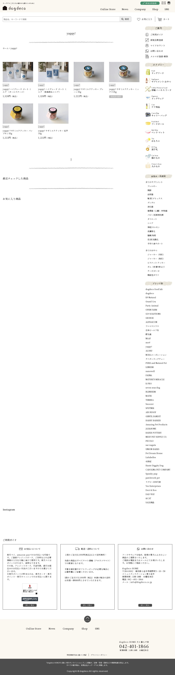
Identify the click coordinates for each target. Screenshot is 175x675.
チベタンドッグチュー (155, 359)
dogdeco (150, 293)
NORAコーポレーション (156, 354)
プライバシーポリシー (99, 655)
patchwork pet (153, 477)
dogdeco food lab (154, 289)
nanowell (150, 371)
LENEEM (150, 367)
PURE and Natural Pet (156, 363)
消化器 (150, 206)
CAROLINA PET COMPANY (158, 469)
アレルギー (152, 186)
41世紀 (148, 461)
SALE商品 (150, 502)
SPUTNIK (150, 408)
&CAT (148, 498)
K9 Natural (151, 297)
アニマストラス (152, 326)
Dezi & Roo (151, 490)
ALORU (149, 350)
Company (140, 9)
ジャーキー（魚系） (156, 258)
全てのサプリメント (154, 182)
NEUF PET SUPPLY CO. (156, 436)
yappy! (14, 48)
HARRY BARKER (153, 420)
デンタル (151, 202)
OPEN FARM (151, 309)
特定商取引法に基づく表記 (77, 655)
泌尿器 (150, 194)
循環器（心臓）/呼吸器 (157, 210)
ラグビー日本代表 (153, 482)
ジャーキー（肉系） (156, 254)
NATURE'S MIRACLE (155, 379)
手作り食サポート (155, 243)
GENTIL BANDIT (153, 416)
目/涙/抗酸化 (153, 239)
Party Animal (152, 305)
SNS (167, 9)
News (125, 9)
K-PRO (149, 383)
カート (166, 19)
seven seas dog (153, 387)
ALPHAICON (151, 322)
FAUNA (149, 375)
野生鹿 (148, 334)
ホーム (5, 48)
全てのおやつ (151, 250)
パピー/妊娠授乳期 (155, 214)
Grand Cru (151, 301)
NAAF (148, 338)
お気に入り (147, 19)
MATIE (149, 395)
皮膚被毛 (151, 231)
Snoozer (150, 404)
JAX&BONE (151, 428)
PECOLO (150, 441)
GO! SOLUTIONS (153, 313)
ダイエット (152, 219)
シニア (150, 223)
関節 (149, 190)
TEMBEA (150, 400)
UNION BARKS (152, 449)
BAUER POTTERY (154, 432)
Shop (155, 9)
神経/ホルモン (154, 227)
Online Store (108, 9)
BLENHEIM (151, 391)
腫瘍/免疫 (152, 235)
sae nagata (151, 445)
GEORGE (150, 318)
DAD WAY (150, 494)
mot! (148, 342)
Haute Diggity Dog (155, 465)
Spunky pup (151, 473)
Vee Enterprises (153, 486)
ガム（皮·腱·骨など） (157, 266)
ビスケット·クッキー (156, 262)
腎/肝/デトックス (155, 198)
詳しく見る (30, 605)
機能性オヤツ (153, 275)
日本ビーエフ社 (152, 330)
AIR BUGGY (151, 412)
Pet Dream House (154, 453)
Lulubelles (151, 457)
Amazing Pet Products (156, 424)
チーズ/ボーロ (154, 271)
